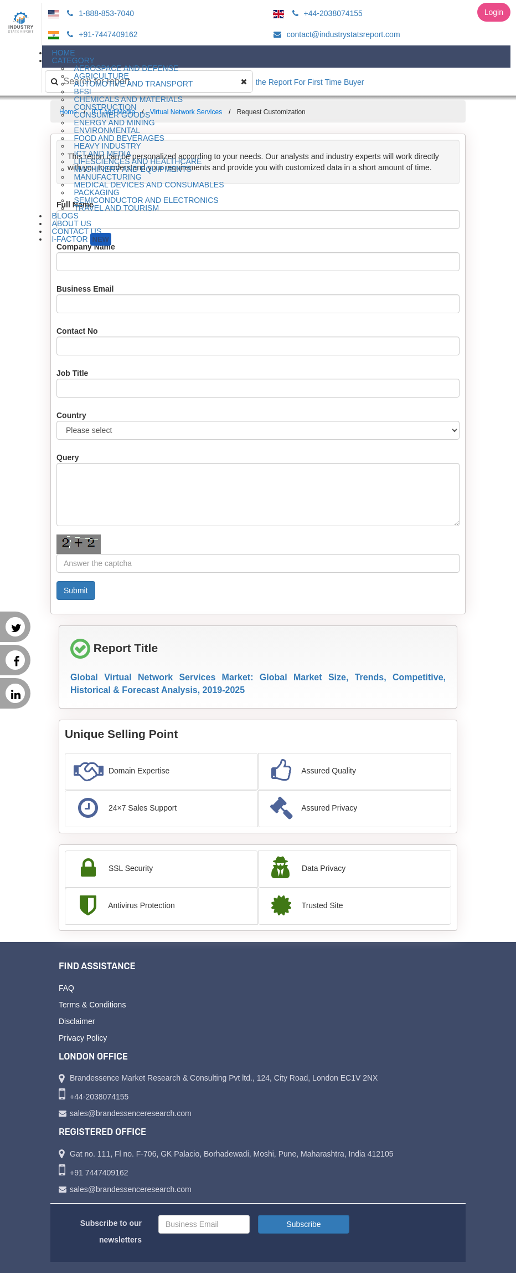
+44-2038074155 (326, 13)
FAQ (66, 988)
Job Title (72, 373)
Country (71, 415)
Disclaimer (77, 1021)
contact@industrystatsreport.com (335, 34)
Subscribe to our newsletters (111, 1231)
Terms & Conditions (92, 1004)
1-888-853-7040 (99, 13)
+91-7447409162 (100, 34)
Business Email (85, 288)
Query (67, 457)
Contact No (77, 331)
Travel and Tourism (116, 207)
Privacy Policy (83, 1037)
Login (493, 12)
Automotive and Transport (133, 83)
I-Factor (81, 239)
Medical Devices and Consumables (149, 184)
